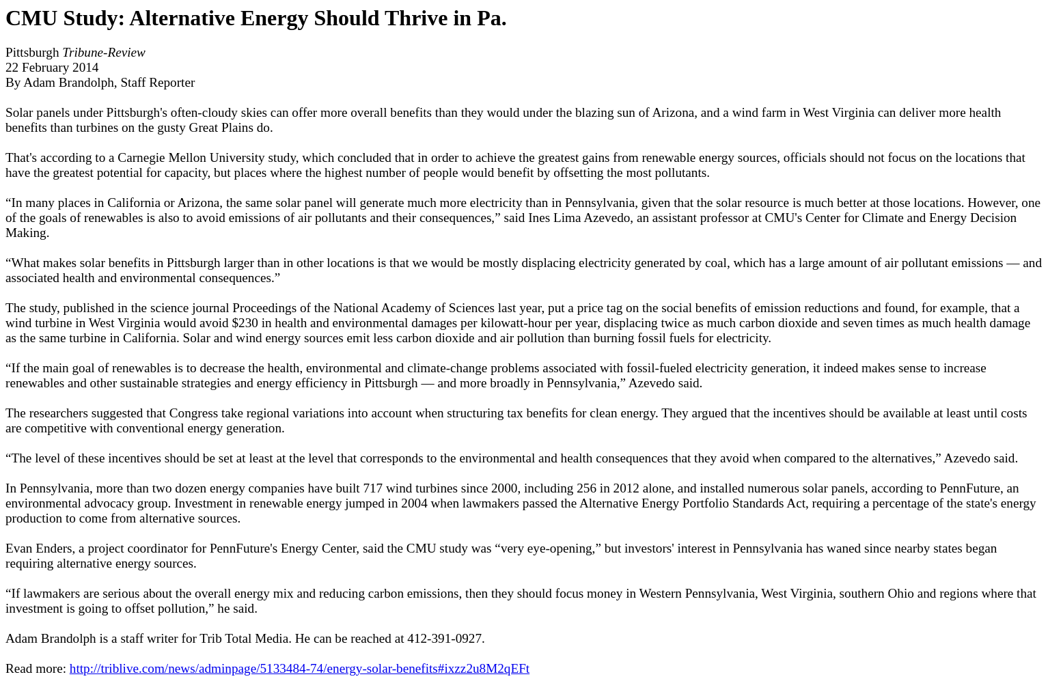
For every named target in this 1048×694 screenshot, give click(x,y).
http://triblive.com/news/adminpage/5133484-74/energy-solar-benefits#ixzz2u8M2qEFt (299, 668)
